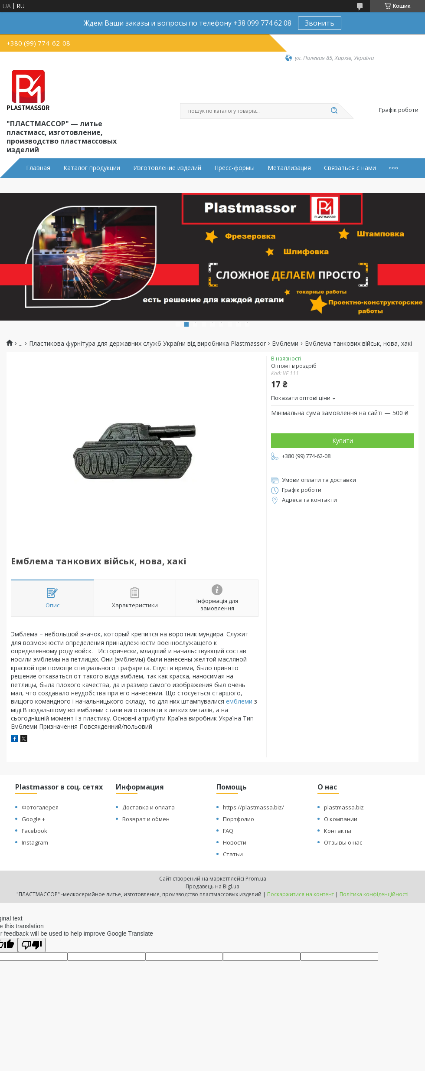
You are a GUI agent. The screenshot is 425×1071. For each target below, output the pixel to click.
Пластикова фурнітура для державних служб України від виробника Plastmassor (147, 343)
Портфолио (238, 819)
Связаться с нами (350, 168)
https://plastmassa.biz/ (253, 807)
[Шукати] (334, 111)
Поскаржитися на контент (300, 894)
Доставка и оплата (148, 807)
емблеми (239, 701)
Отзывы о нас (343, 842)
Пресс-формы (234, 168)
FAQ (228, 831)
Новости (234, 842)
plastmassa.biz (344, 807)
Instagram (35, 842)
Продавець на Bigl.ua (212, 886)
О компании (340, 819)
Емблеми (285, 343)
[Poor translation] (32, 945)
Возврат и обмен (146, 819)
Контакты (337, 831)
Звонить (319, 23)
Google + (33, 819)
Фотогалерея (40, 807)
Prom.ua (255, 878)
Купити (342, 440)
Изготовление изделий (167, 168)
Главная (38, 168)
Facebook (34, 831)
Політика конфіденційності (374, 894)
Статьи (233, 854)
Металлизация (289, 168)
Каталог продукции (91, 168)
